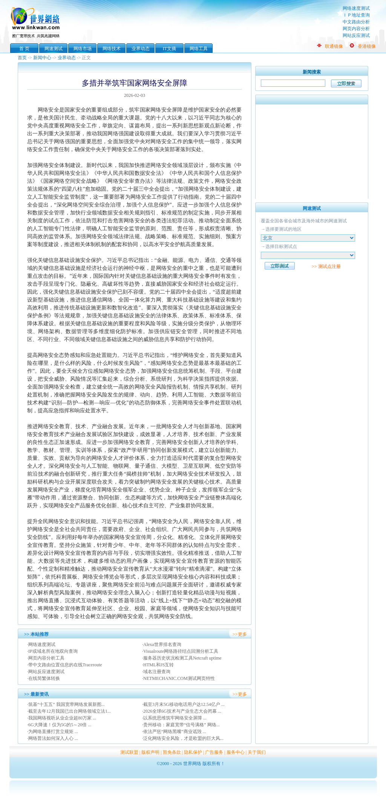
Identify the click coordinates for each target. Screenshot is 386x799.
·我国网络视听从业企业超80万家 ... (61, 718)
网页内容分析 (356, 28)
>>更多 (240, 634)
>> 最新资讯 (36, 694)
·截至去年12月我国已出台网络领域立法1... (69, 711)
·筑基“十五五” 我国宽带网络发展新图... (66, 704)
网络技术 (112, 48)
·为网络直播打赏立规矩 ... (52, 731)
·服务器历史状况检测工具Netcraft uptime (182, 658)
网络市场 (83, 48)
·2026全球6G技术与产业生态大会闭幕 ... (181, 711)
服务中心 (236, 752)
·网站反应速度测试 (45, 671)
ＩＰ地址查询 (356, 15)
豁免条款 (172, 752)
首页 (22, 57)
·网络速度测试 (41, 644)
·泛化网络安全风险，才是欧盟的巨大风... (183, 738)
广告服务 (214, 752)
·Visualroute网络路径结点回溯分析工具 (180, 651)
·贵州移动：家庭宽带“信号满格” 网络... (181, 724)
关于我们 (257, 752)
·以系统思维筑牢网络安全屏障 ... (174, 718)
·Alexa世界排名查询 (161, 644)
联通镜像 (334, 46)
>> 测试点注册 (326, 266)
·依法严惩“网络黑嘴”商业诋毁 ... (174, 731)
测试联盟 (129, 752)
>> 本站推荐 (36, 634)
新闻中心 (42, 57)
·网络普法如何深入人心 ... (52, 738)
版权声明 (150, 752)
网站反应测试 (356, 35)
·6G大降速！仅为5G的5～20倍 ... (59, 724)
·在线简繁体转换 (43, 678)
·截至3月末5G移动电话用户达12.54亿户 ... (183, 704)
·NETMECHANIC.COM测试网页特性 (178, 678)
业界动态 (141, 48)
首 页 (24, 48)
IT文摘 (169, 48)
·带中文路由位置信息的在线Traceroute (64, 664)
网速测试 (53, 48)
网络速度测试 (356, 8)
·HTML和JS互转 (158, 664)
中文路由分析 (356, 21)
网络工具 (199, 48)
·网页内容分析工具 (45, 658)
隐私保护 (193, 752)
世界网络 (36, 22)
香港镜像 (367, 46)
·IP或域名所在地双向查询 (52, 651)
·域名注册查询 (156, 671)
